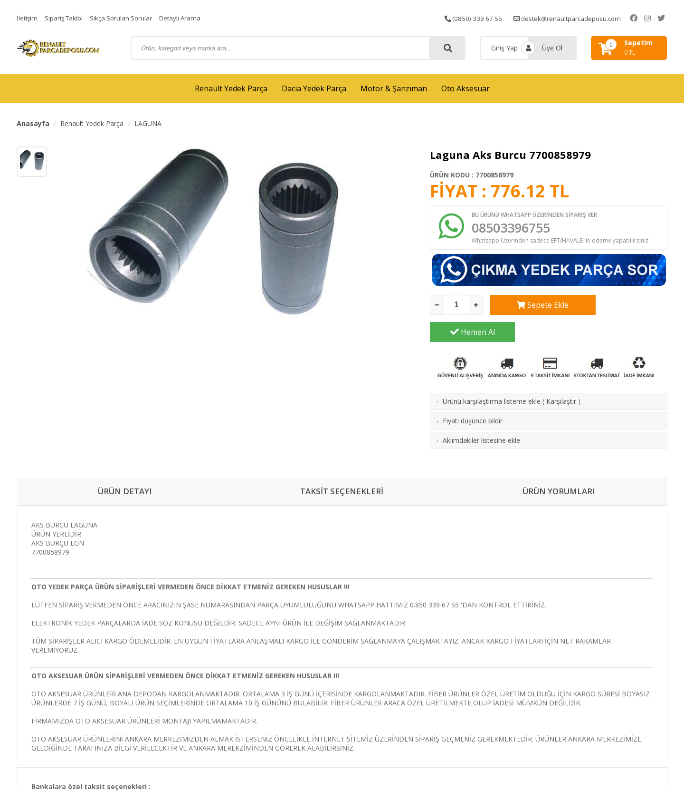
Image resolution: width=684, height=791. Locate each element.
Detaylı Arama (186, 17)
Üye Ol (552, 47)
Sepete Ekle (533, 307)
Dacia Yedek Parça (314, 88)
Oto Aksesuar (465, 88)
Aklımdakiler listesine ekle (481, 415)
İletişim (27, 17)
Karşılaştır (561, 376)
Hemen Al (625, 307)
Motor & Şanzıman (394, 88)
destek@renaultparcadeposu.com (579, 17)
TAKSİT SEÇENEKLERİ (342, 466)
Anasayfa (33, 123)
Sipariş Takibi (66, 17)
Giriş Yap (504, 47)
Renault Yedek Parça (231, 88)
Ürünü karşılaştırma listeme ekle (492, 376)
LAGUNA (148, 123)
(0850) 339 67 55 (482, 17)
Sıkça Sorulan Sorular (125, 17)
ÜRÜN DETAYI (125, 466)
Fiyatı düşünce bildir (473, 395)
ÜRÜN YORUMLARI (559, 466)
